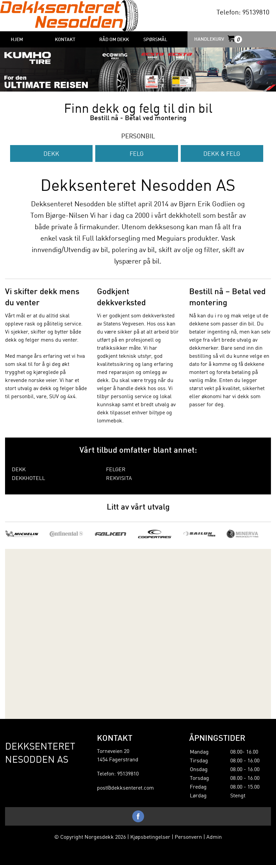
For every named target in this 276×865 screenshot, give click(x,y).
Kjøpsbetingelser (150, 836)
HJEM (17, 39)
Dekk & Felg (221, 153)
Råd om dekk (114, 39)
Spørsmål (155, 39)
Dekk (51, 153)
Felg (137, 153)
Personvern (188, 836)
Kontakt (65, 39)
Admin (214, 836)
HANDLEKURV (217, 38)
